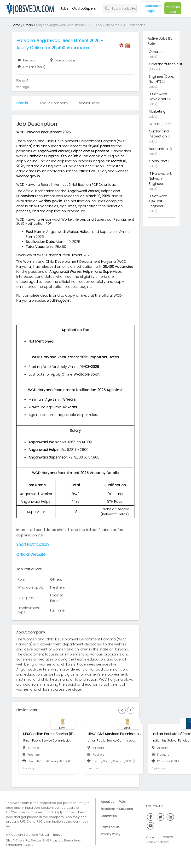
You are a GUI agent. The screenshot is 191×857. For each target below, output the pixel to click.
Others (28, 25)
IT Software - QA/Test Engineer (159, 201)
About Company (54, 103)
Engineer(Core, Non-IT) (161, 79)
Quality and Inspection (159, 134)
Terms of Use (110, 827)
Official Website (31, 554)
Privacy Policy (110, 834)
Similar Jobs (89, 103)
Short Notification (32, 544)
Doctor (155, 123)
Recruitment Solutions (117, 809)
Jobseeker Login (153, 8)
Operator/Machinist (165, 64)
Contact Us (109, 816)
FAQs (122, 802)
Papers (90, 8)
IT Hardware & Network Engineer (160, 178)
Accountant (159, 148)
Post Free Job (173, 9)
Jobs (64, 8)
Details (22, 103)
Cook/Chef (158, 161)
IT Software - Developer (159, 96)
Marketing (158, 111)
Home (16, 25)
